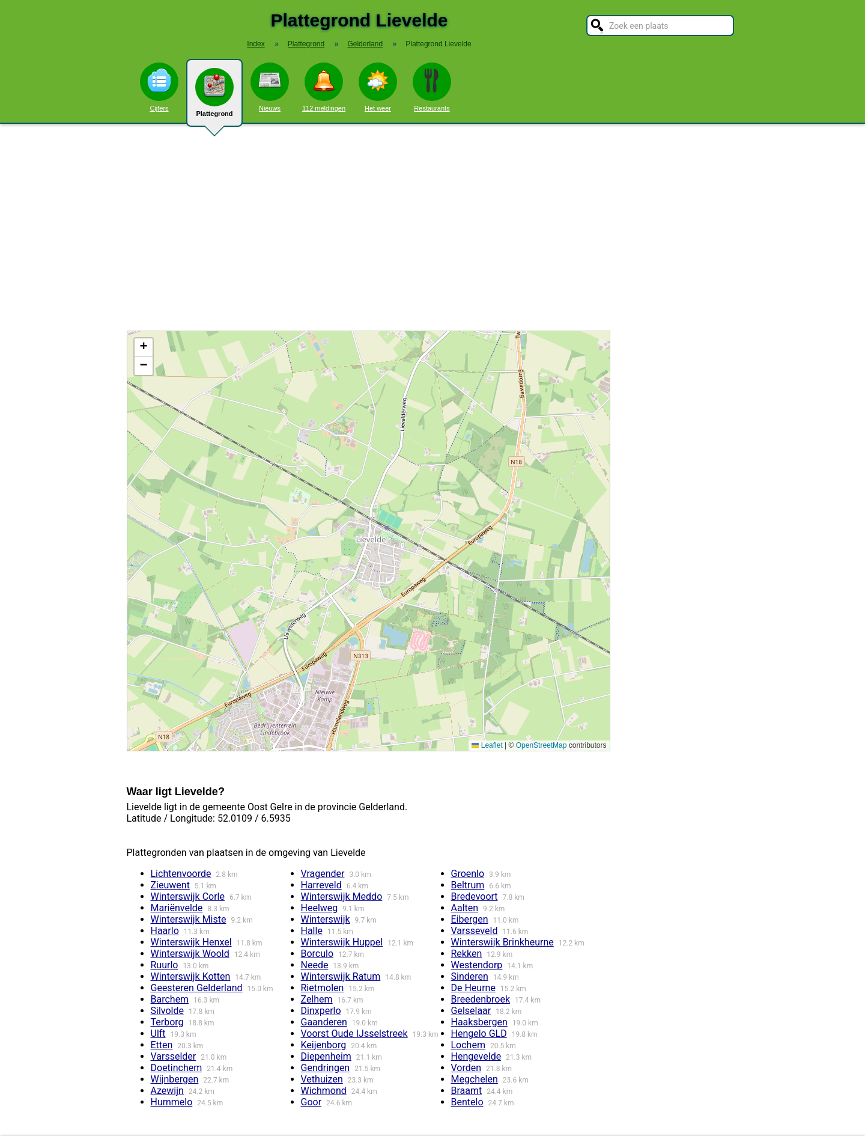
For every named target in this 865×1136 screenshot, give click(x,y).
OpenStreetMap (541, 745)
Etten (162, 1045)
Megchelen (474, 1079)
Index (255, 44)
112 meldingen (323, 87)
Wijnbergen (175, 1079)
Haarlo (165, 930)
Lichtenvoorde (181, 873)
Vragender (323, 873)
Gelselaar (471, 1010)
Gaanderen (324, 1022)
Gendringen (325, 1067)
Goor (311, 1102)
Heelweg (319, 908)
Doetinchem (176, 1067)
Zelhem (317, 999)
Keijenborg (324, 1045)
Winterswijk (325, 919)
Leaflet (487, 745)
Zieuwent (170, 885)
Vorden (466, 1067)
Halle (312, 930)
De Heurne (473, 988)
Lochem (468, 1045)
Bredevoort (474, 896)
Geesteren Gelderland (197, 988)
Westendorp (477, 965)
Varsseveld (474, 930)
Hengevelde (476, 1056)
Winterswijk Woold (190, 953)
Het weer (378, 87)
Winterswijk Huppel (342, 942)
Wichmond (324, 1090)
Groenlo (468, 873)
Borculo (317, 953)
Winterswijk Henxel (191, 942)
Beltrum (468, 885)
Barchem (170, 999)
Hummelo (172, 1102)
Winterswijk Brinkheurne (502, 942)
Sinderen (469, 976)
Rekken (466, 953)
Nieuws (269, 87)
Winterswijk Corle (188, 896)
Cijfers (159, 87)
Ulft (158, 1033)
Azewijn (167, 1090)
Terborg (167, 1022)
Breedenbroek (481, 999)
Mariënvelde (177, 908)
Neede (315, 965)
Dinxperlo (321, 1010)
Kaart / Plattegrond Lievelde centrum (367, 541)
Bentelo (467, 1102)
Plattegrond (214, 97)
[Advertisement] (432, 227)
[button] (144, 347)
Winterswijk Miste (188, 919)
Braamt (466, 1090)
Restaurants (432, 87)
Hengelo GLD (479, 1033)
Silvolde (167, 1010)
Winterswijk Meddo (342, 896)
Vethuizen (322, 1079)
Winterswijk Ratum (341, 976)
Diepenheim (326, 1056)
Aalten (465, 908)
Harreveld (321, 885)
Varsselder (173, 1056)
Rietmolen (322, 988)
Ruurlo (164, 965)
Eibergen (469, 919)
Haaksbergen (479, 1022)
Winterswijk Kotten (191, 976)
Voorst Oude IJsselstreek (354, 1033)
